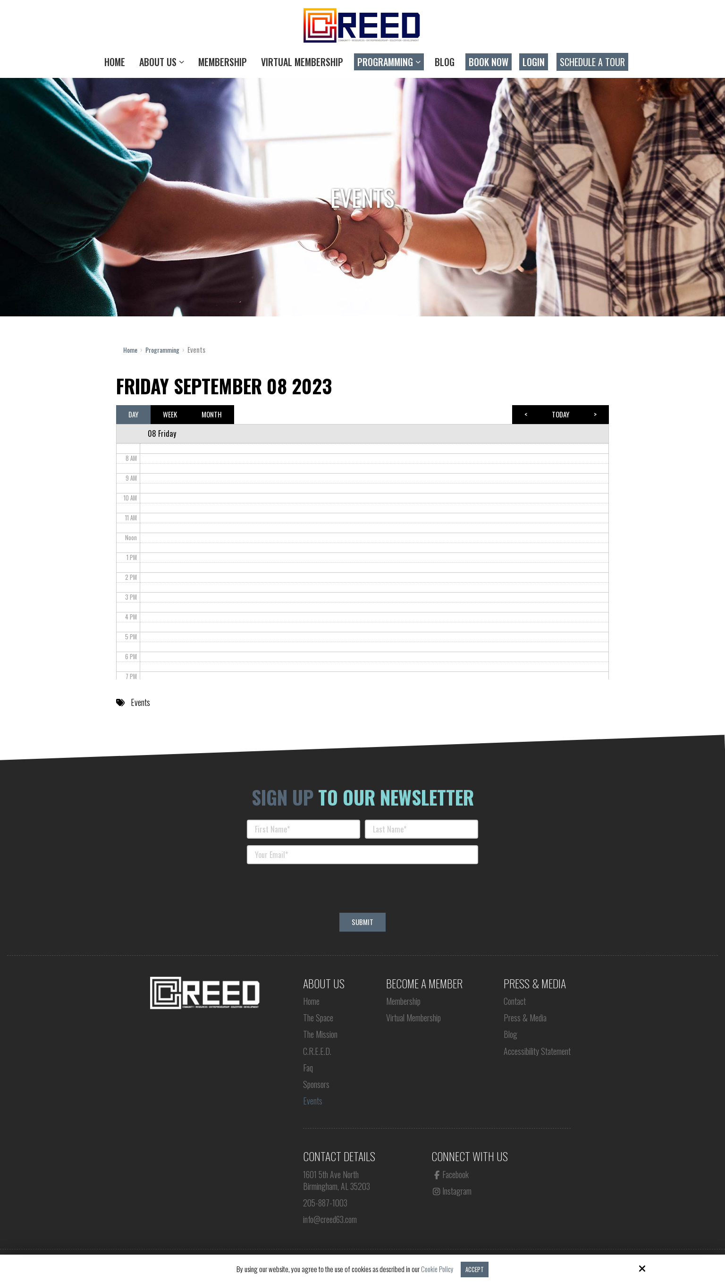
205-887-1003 (325, 1202)
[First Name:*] (303, 828)
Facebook (450, 1174)
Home (131, 349)
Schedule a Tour (592, 62)
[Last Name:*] (421, 828)
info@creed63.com (330, 1219)
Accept (475, 1269)
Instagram (451, 1190)
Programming (165, 349)
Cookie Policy (436, 1269)
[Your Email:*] (362, 854)
